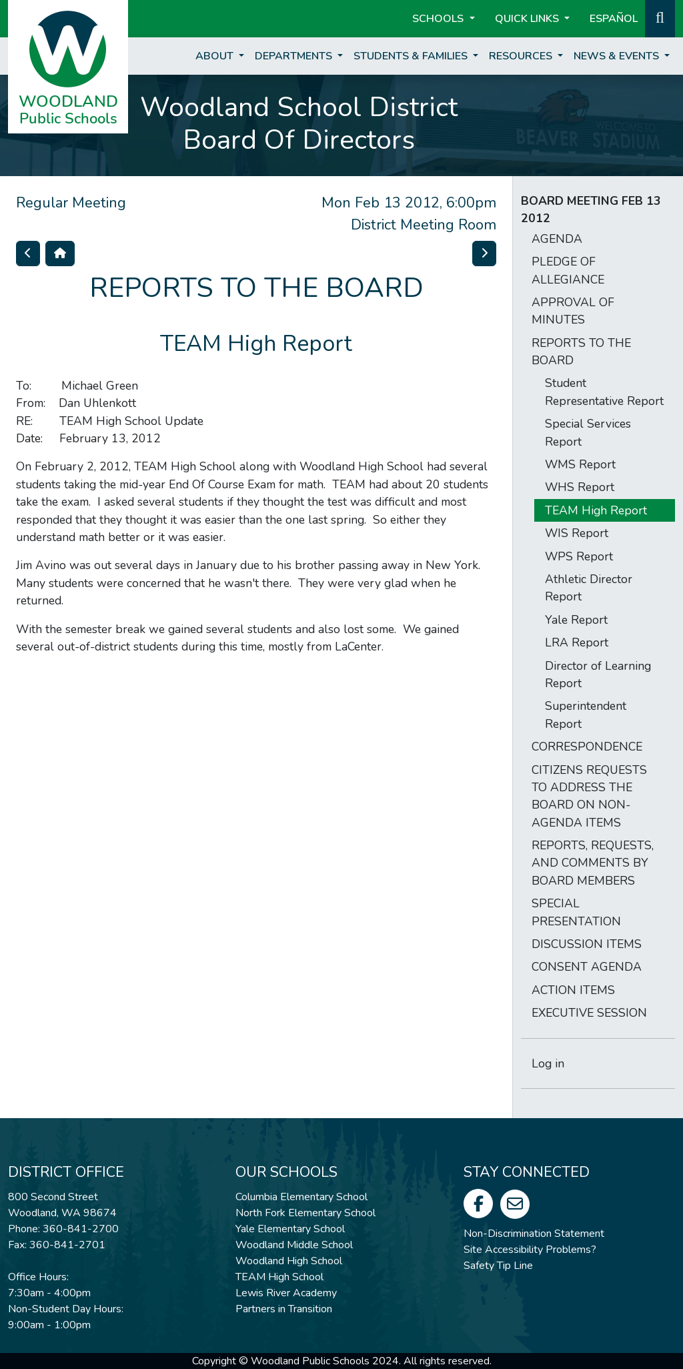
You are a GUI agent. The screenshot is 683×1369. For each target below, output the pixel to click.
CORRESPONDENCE (587, 747)
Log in (548, 1063)
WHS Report (579, 487)
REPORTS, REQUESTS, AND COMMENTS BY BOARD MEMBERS (593, 863)
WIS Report (576, 533)
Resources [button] (522, 56)
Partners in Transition (283, 1309)
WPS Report (579, 556)
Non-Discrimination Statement (534, 1233)
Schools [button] (439, 18)
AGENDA (557, 239)
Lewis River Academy (286, 1293)
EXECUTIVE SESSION (589, 1013)
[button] (660, 17)
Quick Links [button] (528, 18)
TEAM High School (279, 1277)
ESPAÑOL (614, 18)
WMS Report (580, 464)
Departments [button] (295, 56)
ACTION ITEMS (573, 990)
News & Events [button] (618, 56)
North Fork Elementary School (305, 1213)
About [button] (215, 56)
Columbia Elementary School (301, 1197)
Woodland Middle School (294, 1245)
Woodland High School (288, 1261)
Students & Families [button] (412, 56)
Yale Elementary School (290, 1229)
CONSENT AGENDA (587, 967)
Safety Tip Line (498, 1265)
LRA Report (576, 642)
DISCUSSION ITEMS (587, 944)
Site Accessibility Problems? (530, 1249)
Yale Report (576, 620)
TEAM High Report (596, 510)
